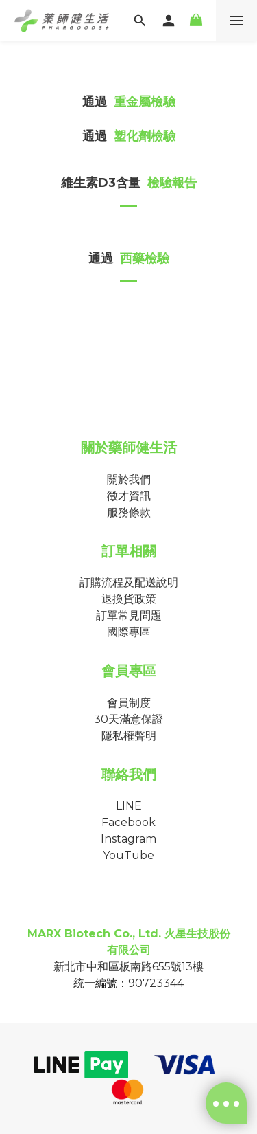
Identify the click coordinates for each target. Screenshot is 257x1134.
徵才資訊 (129, 495)
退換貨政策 (128, 598)
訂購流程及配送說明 (128, 582)
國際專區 (129, 631)
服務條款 (129, 512)
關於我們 (129, 479)
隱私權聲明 (128, 735)
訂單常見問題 (129, 615)
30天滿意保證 (128, 719)
